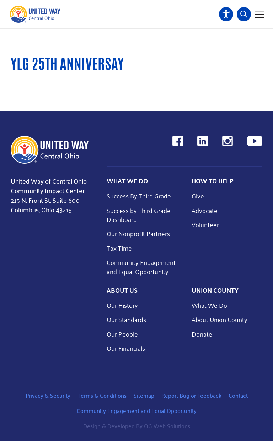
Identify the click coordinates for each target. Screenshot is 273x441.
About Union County (219, 319)
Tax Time (119, 248)
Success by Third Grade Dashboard (139, 215)
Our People (122, 334)
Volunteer (205, 224)
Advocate (205, 210)
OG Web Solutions (167, 426)
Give (198, 196)
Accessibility (226, 14)
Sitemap (144, 395)
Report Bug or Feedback (191, 395)
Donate (202, 334)
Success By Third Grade (139, 196)
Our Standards (126, 319)
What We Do (209, 305)
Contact (238, 395)
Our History (122, 305)
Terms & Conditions (102, 395)
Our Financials (126, 348)
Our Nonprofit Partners (138, 233)
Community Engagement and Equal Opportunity (141, 266)
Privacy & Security (48, 395)
